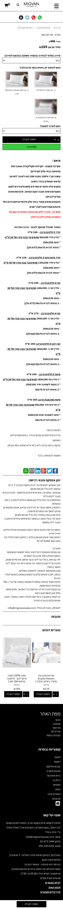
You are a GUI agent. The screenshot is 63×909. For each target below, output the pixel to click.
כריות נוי (56, 780)
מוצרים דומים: (51, 630)
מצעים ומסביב (43, 27)
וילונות (57, 757)
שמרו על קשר (51, 815)
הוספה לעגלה (29, 139)
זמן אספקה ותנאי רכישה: (44, 480)
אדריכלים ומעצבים (50, 892)
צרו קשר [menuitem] (56, 728)
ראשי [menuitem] (57, 720)
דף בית (57, 27)
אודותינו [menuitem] (56, 724)
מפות (57, 789)
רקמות (57, 762)
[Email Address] (58, 804)
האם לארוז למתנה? (50, 126)
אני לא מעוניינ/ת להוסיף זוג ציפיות (46, 119)
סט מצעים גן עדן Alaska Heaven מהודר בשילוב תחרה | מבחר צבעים (46, 680)
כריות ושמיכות (53, 775)
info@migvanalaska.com (40, 837)
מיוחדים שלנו (54, 794)
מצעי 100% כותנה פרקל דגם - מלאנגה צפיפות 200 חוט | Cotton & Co (17, 680)
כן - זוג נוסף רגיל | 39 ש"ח (46, 90)
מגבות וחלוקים (53, 766)
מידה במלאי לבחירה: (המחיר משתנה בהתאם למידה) (32, 55)
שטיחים (56, 785)
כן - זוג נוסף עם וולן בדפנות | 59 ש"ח (17, 92)
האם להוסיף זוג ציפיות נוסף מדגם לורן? (39, 67)
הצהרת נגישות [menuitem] (53, 735)
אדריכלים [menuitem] (55, 731)
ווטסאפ (31, 147)
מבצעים (56, 798)
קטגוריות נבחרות (49, 749)
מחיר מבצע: (54, 47)
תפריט (56, 8)
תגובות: (55, 616)
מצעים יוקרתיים (25, 27)
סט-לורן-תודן (47, 35)
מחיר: (54, 41)
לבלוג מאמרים (52, 882)
